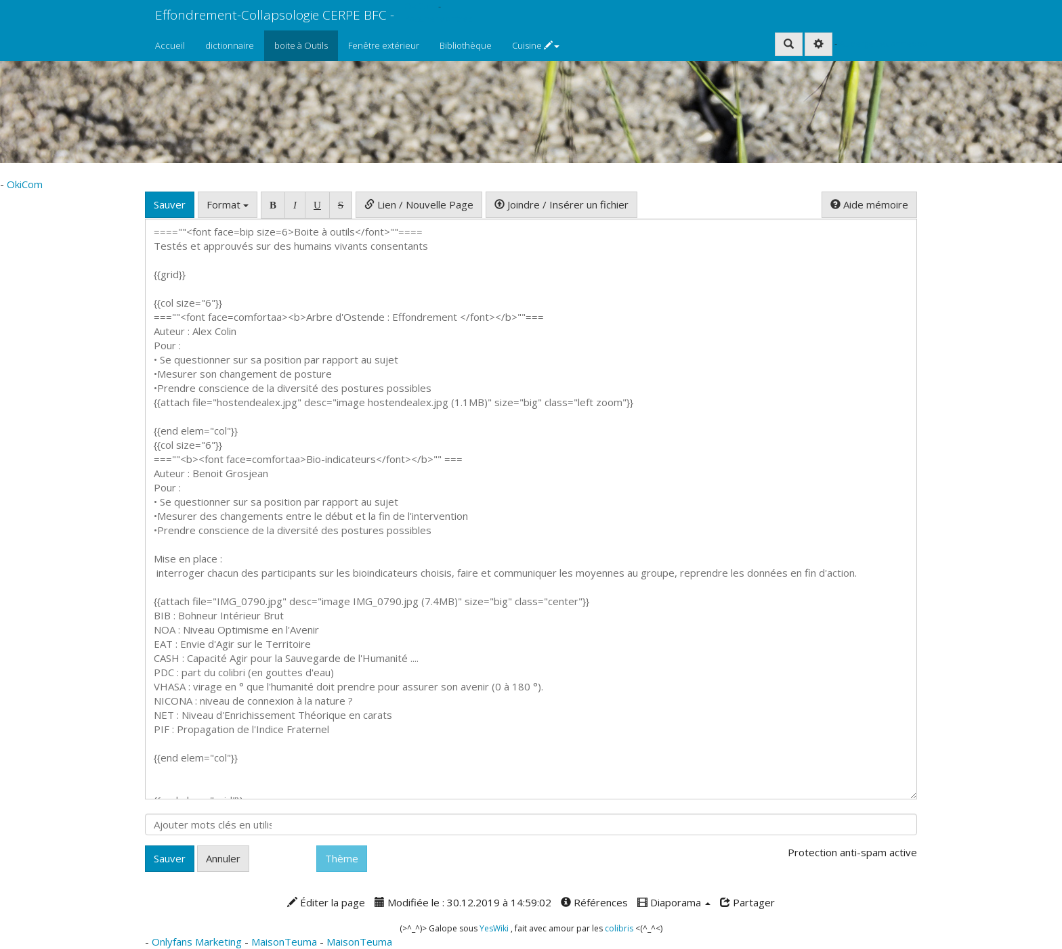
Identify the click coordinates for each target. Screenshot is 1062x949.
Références (594, 902)
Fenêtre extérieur (383, 45)
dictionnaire (229, 45)
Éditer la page (326, 902)
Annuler (223, 858)
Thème (341, 858)
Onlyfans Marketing (198, 941)
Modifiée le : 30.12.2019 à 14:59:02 (463, 902)
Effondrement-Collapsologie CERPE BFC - (274, 15)
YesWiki (494, 928)
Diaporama (673, 902)
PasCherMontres (438, 18)
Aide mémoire (869, 204)
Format (228, 204)
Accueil (170, 45)
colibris (619, 928)
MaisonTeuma (285, 941)
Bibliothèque (466, 45)
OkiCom (421, 6)
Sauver (170, 204)
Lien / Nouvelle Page (418, 204)
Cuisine (535, 45)
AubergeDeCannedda (883, 43)
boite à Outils (301, 45)
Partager (747, 902)
